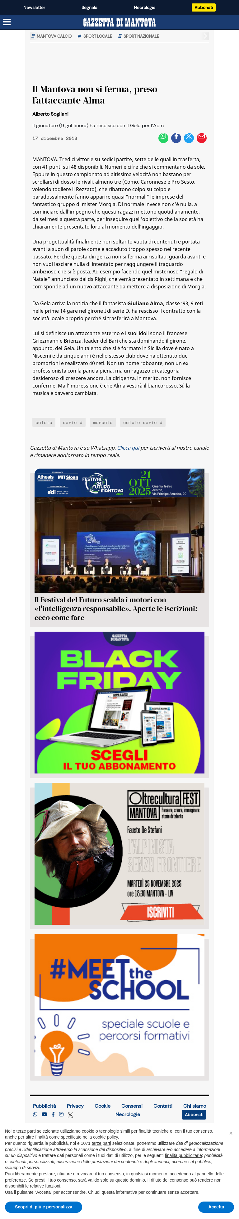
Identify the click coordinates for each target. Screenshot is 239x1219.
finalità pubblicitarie (183, 1155)
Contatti (162, 1106)
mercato (103, 422)
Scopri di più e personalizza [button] (43, 1206)
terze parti (101, 1143)
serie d (72, 422)
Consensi (132, 1106)
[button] (231, 1133)
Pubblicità (44, 1106)
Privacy (75, 1106)
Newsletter (34, 7)
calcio (43, 422)
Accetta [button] (216, 1206)
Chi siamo (194, 1106)
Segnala (89, 7)
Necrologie (144, 7)
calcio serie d (142, 422)
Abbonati (203, 7)
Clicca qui (128, 447)
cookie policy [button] (105, 1137)
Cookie (102, 1106)
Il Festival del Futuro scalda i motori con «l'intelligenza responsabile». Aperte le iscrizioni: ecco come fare (116, 609)
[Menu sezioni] (7, 22)
